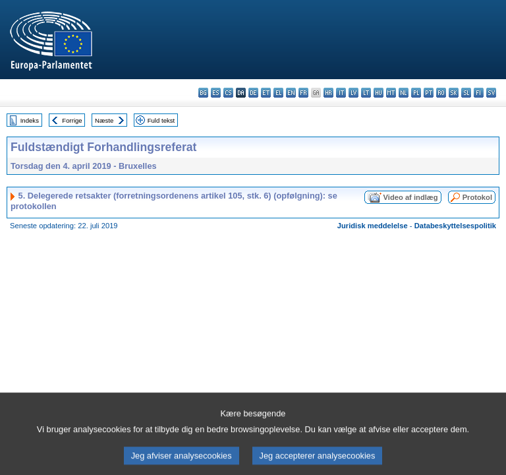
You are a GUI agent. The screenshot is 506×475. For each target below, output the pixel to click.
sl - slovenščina (466, 93)
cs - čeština (228, 93)
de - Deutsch (253, 93)
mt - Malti (391, 93)
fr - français (303, 93)
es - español (216, 93)
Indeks (29, 120)
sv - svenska (491, 93)
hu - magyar (378, 93)
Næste (104, 120)
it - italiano (341, 93)
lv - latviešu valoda (353, 93)
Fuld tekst (161, 120)
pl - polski (416, 93)
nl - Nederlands (403, 93)
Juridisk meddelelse (372, 226)
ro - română (441, 93)
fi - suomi (479, 93)
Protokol (477, 197)
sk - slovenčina (454, 93)
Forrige (72, 120)
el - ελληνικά (278, 93)
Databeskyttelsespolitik (455, 226)
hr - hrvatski (328, 93)
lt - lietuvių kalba (366, 93)
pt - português (429, 93)
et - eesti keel (266, 93)
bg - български (203, 93)
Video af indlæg (410, 197)
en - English (291, 93)
